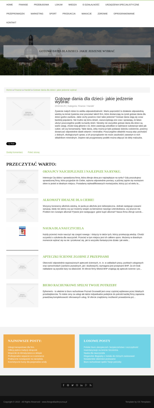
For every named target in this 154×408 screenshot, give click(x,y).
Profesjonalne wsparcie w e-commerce (26, 356)
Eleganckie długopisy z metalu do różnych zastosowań (109, 356)
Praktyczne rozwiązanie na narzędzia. (25, 359)
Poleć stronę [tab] (34, 152)
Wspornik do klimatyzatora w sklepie (25, 353)
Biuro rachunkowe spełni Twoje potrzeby (80, 285)
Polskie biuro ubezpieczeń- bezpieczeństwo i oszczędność (111, 347)
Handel (27, 90)
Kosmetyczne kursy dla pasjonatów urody (27, 362)
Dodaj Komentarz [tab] (14, 152)
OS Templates (144, 402)
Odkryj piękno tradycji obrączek (22, 350)
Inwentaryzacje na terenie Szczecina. (101, 350)
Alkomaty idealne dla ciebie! (68, 200)
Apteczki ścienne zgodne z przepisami (76, 256)
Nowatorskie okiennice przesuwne (100, 359)
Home (9, 90)
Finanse (18, 90)
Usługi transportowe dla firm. (21, 347)
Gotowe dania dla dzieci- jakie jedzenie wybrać (55, 90)
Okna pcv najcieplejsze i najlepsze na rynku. (82, 171)
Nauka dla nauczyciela (63, 228)
